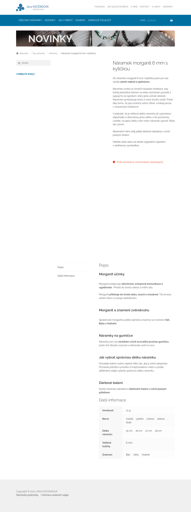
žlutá (128, 422)
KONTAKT (144, 7)
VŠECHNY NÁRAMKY (30, 20)
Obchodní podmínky (27, 495)
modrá (129, 418)
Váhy (136, 454)
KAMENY (81, 20)
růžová (150, 418)
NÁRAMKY (168, 7)
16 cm (139, 430)
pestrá (140, 418)
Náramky (24, 53)
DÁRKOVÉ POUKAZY (99, 20)
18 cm (158, 430)
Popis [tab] (61, 267)
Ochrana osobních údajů (55, 495)
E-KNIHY (156, 7)
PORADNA (100, 7)
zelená (161, 418)
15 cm (129, 430)
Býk (128, 454)
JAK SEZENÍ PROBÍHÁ (117, 7)
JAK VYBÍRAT (65, 20)
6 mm (129, 442)
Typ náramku (39, 53)
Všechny (53, 53)
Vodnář (146, 454)
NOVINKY (50, 20)
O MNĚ (134, 7)
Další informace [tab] (66, 275)
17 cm (148, 430)
